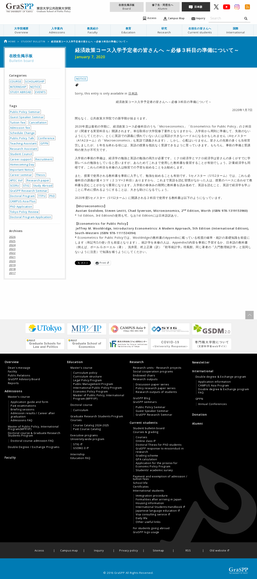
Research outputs (145, 379)
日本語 (198, 7)
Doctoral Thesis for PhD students (159, 445)
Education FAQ (80, 458)
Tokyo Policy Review (24, 212)
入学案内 (57, 30)
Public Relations (19, 375)
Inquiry (99, 550)
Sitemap (158, 550)
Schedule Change (22, 133)
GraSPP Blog (141, 398)
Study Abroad (43, 185)
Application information (214, 381)
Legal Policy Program (87, 380)
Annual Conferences (212, 404)
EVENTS (40, 92)
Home (10, 41)
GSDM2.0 (79, 448)
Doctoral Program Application (30, 217)
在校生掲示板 (126, 6)
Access (39, 550)
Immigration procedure (152, 495)
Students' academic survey (154, 470)
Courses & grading (146, 432)
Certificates (141, 486)
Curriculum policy (85, 373)
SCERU (14, 185)
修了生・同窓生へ (162, 6)
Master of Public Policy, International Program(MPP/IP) (33, 428)
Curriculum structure (87, 376)
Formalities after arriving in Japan (159, 499)
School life (140, 483)
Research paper (38, 180)
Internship (77, 454)
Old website (218, 550)
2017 (12, 273)
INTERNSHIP (18, 87)
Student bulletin (33, 41)
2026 (12, 237)
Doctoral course (81, 405)
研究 (164, 30)
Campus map (69, 550)
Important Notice (22, 170)
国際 (235, 30)
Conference (46, 138)
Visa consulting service (151, 514)
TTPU (41, 196)
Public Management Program (93, 384)
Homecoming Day (22, 164)
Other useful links (148, 522)
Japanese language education (156, 510)
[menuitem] (21, 30)
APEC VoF (16, 180)
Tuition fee (17, 122)
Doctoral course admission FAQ (32, 441)
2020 (12, 261)
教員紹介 (92, 30)
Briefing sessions (22, 409)
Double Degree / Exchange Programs (33, 447)
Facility (12, 371)
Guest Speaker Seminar (27, 117)
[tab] (35, 372)
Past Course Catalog (87, 429)
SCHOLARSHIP (35, 81)
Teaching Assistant (23, 143)
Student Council (21, 154)
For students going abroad (151, 528)
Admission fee (20, 128)
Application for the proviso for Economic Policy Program (157, 465)
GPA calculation (146, 459)
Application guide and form (29, 402)
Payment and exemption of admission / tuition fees (160, 478)
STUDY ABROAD (21, 92)
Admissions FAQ (22, 420)
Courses (76, 420)
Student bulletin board (149, 428)
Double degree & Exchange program (221, 376)
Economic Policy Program (90, 391)
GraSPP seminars (145, 402)
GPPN (44, 143)
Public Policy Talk (22, 138)
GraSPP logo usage (146, 532)
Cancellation (38, 122)
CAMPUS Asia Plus (23, 201)
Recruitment (44, 159)
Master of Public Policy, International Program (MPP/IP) (98, 397)
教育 (128, 30)
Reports (13, 383)
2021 (12, 257)
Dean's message (19, 368)
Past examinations (23, 405)
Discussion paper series (152, 384)
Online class (144, 441)
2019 (12, 265)
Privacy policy (128, 550)
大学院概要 (21, 30)
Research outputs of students (156, 392)
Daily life (142, 518)
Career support (21, 159)
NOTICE (81, 79)
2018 (12, 269)
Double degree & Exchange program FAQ (223, 391)
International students (148, 490)
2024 (12, 245)
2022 (12, 253)
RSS (188, 550)
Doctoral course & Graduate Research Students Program (34, 434)
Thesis (40, 175)
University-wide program (87, 439)
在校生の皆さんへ (200, 30)
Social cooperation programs (153, 371)
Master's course (19, 397)
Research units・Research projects (157, 368)
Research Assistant (23, 149)
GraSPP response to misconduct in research (160, 450)
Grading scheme (147, 455)
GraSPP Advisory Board (24, 379)
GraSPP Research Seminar (29, 191)
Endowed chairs (144, 375)
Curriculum (80, 410)
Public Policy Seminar (25, 112)
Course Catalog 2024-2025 (91, 425)
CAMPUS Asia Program (213, 385)
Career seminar (21, 175)
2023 (12, 249)
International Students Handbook (159, 507)
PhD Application (21, 206)
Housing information (150, 503)
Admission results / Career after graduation (33, 415)
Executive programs (84, 435)
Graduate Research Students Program (96, 416)
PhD (52, 196)
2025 (12, 241)
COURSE (15, 81)
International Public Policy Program (97, 388)
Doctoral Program (22, 196)
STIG (26, 185)
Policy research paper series (155, 388)
